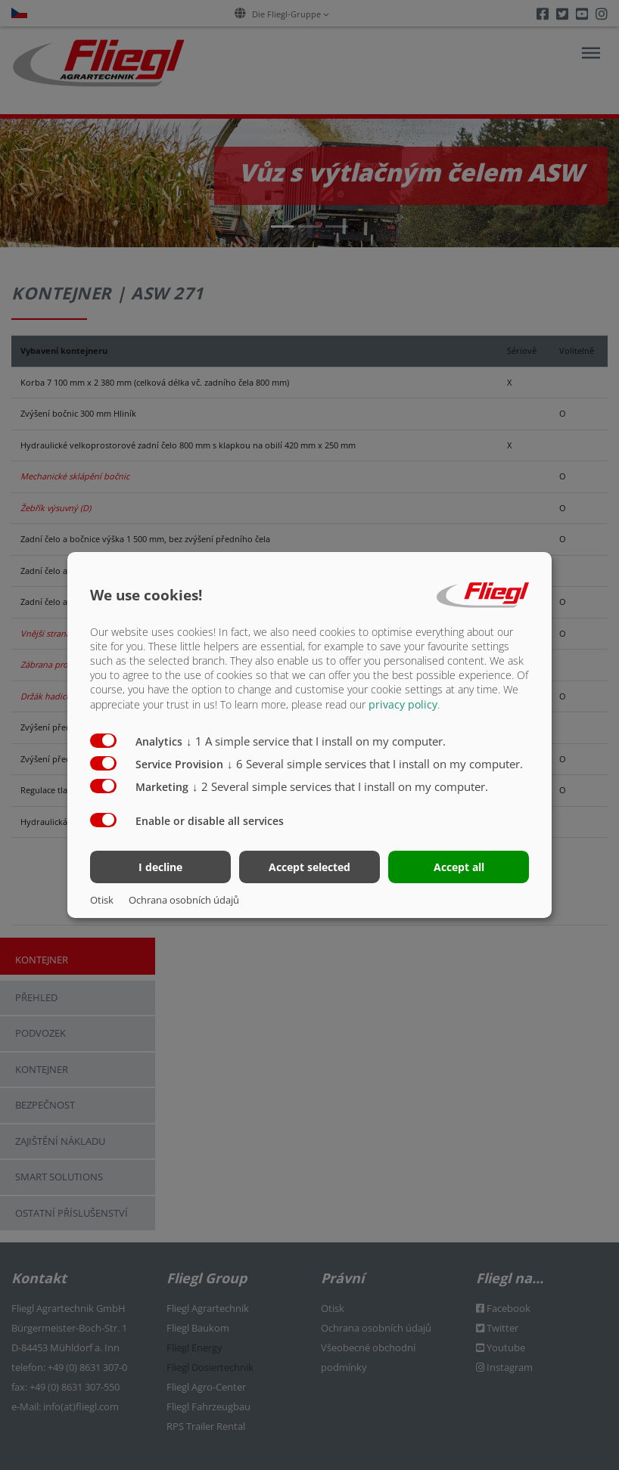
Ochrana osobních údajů (184, 900)
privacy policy (403, 703)
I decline (160, 867)
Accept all (459, 867)
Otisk (102, 900)
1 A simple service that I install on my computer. (316, 740)
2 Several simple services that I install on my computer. (340, 785)
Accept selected (309, 867)
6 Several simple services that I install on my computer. (375, 763)
